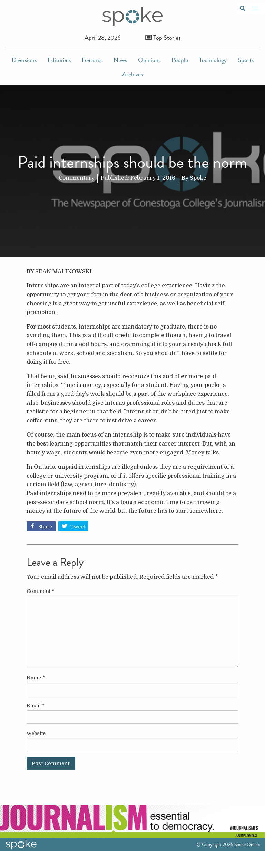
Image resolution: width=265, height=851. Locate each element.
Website (36, 733)
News (120, 60)
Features (92, 60)
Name (36, 678)
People (179, 60)
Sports (246, 60)
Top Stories (162, 37)
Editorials (59, 60)
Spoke (198, 178)
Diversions (24, 60)
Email (36, 705)
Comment (40, 591)
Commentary (77, 178)
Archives (132, 74)
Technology (213, 60)
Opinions (149, 60)
